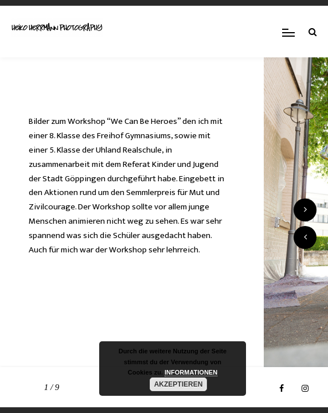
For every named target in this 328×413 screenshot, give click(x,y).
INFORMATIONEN (191, 372)
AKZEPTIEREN (178, 384)
